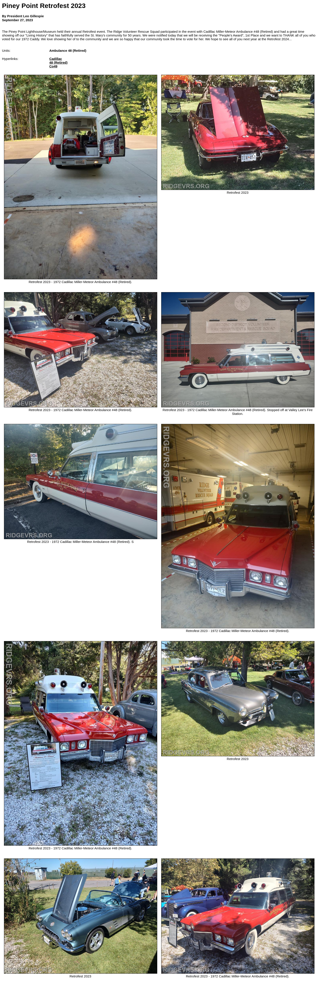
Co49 (53, 66)
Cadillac (55, 59)
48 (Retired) (58, 62)
